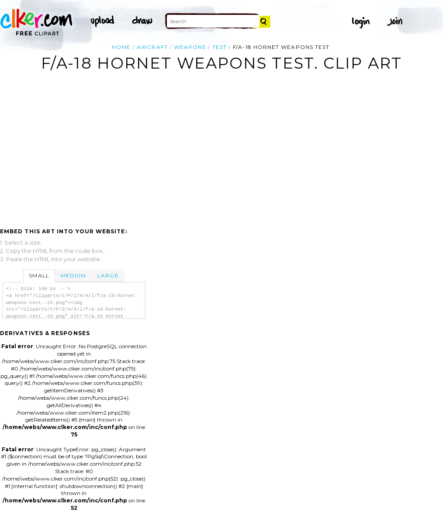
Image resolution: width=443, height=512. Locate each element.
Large (107, 275)
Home (121, 47)
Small (39, 275)
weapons (190, 47)
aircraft (152, 47)
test (219, 47)
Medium (73, 275)
